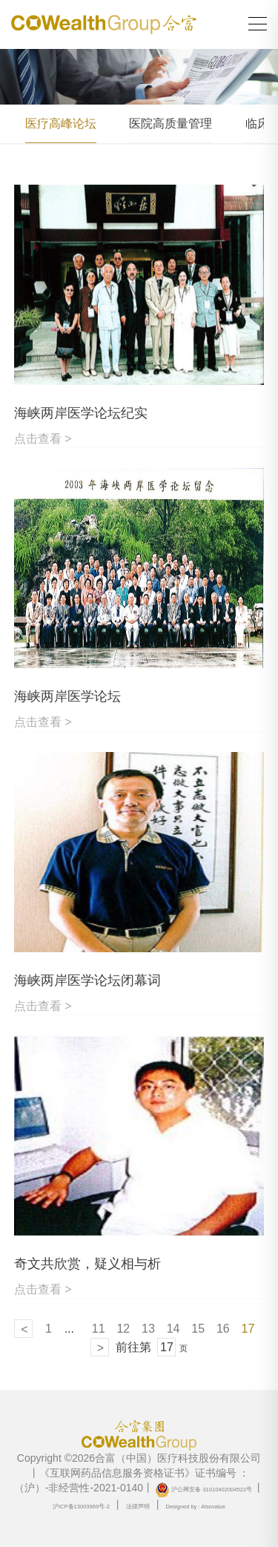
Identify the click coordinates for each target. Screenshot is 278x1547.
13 (148, 1328)
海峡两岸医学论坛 (67, 696)
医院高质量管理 (170, 123)
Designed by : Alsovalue (195, 1506)
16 (223, 1328)
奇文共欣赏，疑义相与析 (87, 1263)
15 (198, 1328)
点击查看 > (43, 438)
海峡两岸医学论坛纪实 (81, 413)
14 (173, 1328)
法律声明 (138, 1506)
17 (248, 1328)
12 (123, 1328)
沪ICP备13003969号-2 (81, 1506)
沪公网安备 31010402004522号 (203, 1489)
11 (98, 1328)
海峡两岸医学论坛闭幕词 (87, 980)
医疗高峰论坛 (60, 123)
